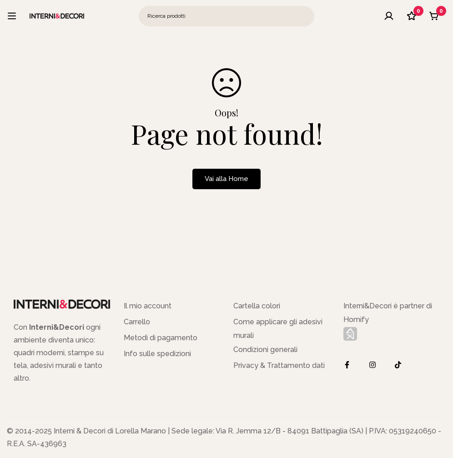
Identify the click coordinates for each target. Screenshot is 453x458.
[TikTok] (398, 364)
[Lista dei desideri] (411, 16)
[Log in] (389, 16)
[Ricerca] (304, 16)
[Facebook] (347, 364)
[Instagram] (372, 364)
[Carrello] (434, 16)
